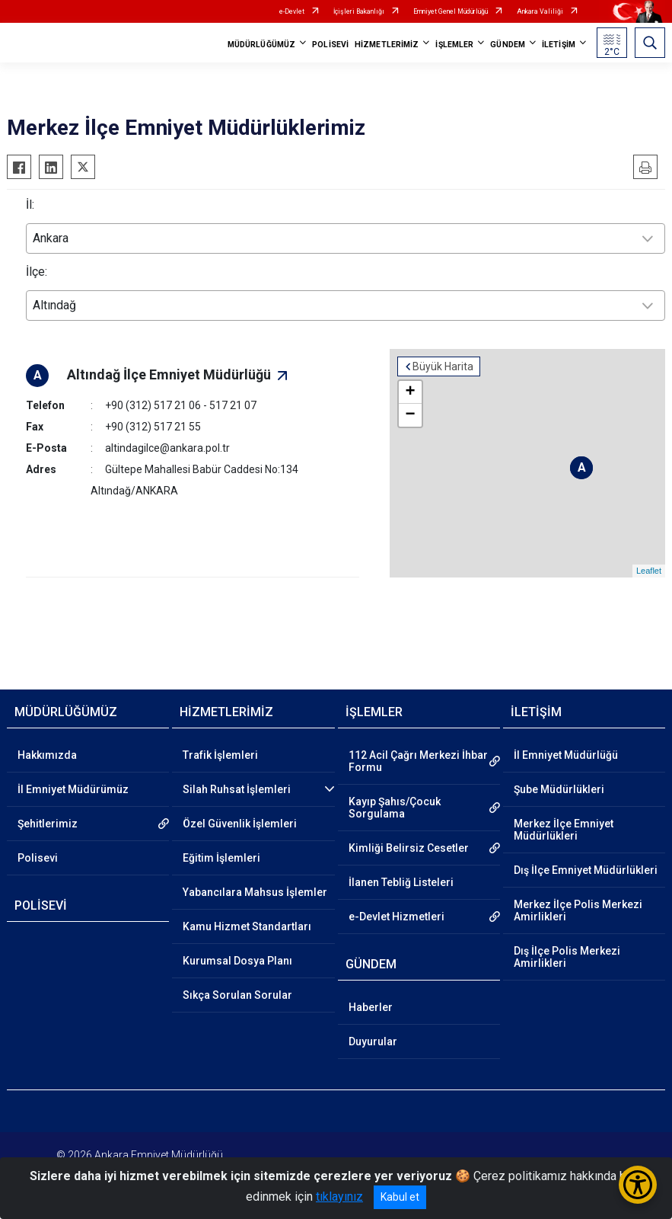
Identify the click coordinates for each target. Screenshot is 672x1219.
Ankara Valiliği (540, 11)
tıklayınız (339, 1196)
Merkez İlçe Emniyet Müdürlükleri (563, 829)
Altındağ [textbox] (54, 305)
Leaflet (648, 571)
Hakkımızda (47, 755)
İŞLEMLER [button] (454, 45)
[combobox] (345, 238)
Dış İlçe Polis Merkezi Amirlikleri (567, 957)
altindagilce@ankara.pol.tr (167, 448)
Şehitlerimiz (48, 823)
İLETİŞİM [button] (558, 45)
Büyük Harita (444, 366)
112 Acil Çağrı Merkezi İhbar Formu (418, 761)
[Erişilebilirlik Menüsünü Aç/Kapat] (638, 1185)
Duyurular (373, 1041)
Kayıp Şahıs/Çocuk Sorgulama (395, 807)
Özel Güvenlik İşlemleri (240, 823)
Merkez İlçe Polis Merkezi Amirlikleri (578, 910)
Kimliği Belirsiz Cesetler (409, 848)
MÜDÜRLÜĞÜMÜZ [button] (261, 45)
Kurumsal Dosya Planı (237, 961)
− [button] (412, 415)
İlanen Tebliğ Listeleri (401, 882)
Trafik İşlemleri (220, 755)
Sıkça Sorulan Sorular (237, 995)
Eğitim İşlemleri (221, 858)
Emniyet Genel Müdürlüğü (450, 11)
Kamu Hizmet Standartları (247, 926)
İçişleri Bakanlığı (358, 11)
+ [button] (412, 392)
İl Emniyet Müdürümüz (73, 789)
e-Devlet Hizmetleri (396, 916)
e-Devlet (291, 11)
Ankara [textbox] (50, 238)
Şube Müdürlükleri (559, 789)
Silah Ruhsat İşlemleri (237, 789)
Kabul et (400, 1197)
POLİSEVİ (330, 45)
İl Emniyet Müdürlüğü (566, 755)
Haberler (371, 1007)
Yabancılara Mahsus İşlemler (255, 892)
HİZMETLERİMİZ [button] (387, 45)
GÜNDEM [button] (507, 45)
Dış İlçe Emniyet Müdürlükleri (586, 870)
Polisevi (38, 858)
